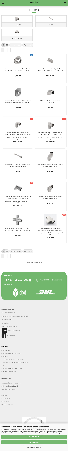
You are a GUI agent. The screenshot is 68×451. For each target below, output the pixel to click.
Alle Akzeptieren (34, 436)
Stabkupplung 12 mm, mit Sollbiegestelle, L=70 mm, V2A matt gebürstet (17, 165)
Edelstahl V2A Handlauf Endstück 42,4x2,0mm (50, 101)
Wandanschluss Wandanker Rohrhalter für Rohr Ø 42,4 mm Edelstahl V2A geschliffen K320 (18, 69)
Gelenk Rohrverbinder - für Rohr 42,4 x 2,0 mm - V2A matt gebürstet (50, 197)
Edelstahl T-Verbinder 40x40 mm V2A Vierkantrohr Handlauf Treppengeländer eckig (50, 229)
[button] (3, 45)
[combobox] (15, 45)
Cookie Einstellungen (9, 371)
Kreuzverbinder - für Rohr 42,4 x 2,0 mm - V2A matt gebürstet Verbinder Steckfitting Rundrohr (17, 229)
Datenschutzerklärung (53, 433)
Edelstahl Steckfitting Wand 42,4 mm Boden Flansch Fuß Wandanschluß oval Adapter (18, 101)
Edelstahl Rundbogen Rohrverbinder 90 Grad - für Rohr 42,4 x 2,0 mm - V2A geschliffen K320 (50, 133)
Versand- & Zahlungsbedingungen (13, 359)
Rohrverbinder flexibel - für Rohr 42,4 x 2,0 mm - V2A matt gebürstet (50, 165)
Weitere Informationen (34, 447)
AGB (4, 365)
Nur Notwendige (34, 442)
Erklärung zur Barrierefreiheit (12, 353)
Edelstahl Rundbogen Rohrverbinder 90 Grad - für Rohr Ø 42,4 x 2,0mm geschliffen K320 (18, 133)
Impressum (6, 350)
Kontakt (5, 356)
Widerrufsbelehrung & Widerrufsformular (15, 362)
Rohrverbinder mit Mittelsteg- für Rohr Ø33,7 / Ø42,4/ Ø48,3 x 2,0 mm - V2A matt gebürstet (50, 69)
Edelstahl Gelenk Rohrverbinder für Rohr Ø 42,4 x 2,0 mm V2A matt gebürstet (18, 197)
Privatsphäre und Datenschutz (12, 368)
